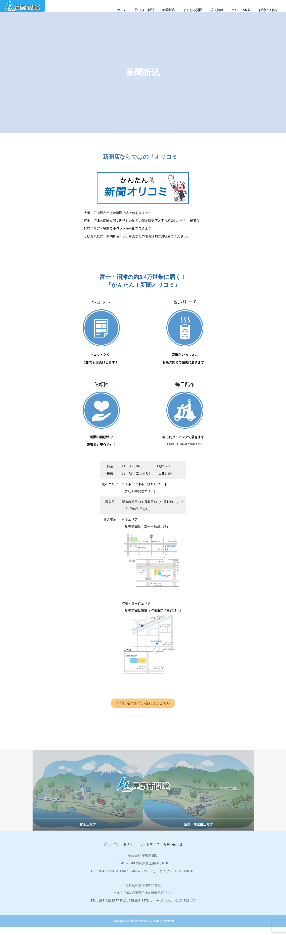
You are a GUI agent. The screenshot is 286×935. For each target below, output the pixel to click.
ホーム (122, 10)
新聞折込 (168, 10)
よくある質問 (192, 10)
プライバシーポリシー (120, 852)
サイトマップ (149, 852)
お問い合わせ (268, 10)
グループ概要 (241, 10)
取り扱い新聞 (144, 10)
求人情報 (216, 10)
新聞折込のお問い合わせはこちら (143, 711)
